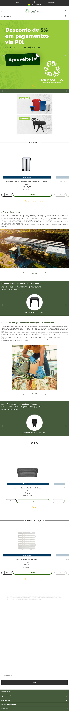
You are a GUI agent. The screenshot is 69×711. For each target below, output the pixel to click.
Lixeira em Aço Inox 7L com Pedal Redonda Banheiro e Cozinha (26, 182)
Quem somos (51, 2)
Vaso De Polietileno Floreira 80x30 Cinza (27, 488)
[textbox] (20, 16)
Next (65, 54)
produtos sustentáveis (36, 91)
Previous (3, 54)
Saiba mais (34, 273)
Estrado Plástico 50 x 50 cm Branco (26, 559)
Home (17, 2)
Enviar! (34, 682)
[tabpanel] (34, 54)
